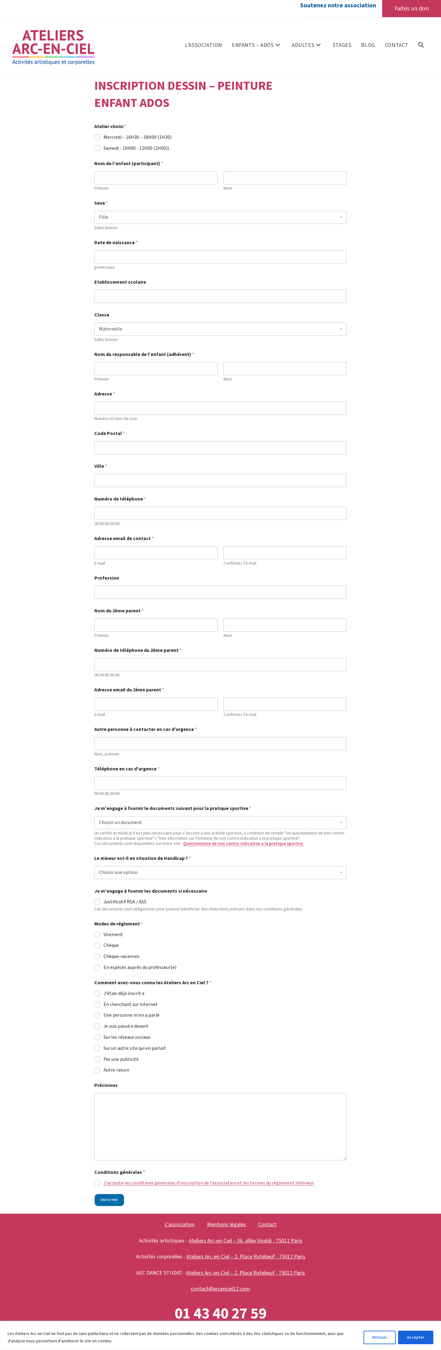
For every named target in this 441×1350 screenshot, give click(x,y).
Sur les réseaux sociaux (127, 1037)
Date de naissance (116, 243)
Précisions (106, 1086)
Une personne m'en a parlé (132, 1015)
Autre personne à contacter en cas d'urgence (145, 730)
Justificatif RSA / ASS (125, 902)
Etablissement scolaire (120, 283)
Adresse (104, 394)
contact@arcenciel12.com (220, 1289)
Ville (100, 467)
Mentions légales (226, 1225)
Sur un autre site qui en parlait (135, 1049)
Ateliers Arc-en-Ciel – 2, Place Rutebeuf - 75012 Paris (246, 1257)
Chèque (111, 946)
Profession (106, 578)
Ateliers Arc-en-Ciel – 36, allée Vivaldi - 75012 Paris (245, 1241)
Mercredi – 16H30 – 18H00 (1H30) (138, 137)
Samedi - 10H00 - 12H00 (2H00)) (136, 149)
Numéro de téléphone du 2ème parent (138, 651)
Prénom (101, 188)
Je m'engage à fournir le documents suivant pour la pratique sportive (172, 809)
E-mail (99, 563)
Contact (267, 1225)
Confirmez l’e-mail (240, 563)
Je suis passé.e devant (126, 1026)
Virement (113, 935)
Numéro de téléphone (120, 499)
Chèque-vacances (121, 957)
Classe (101, 315)
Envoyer (109, 1200)
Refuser (379, 1337)
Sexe (101, 203)
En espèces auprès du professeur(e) (140, 968)
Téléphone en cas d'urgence (127, 769)
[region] (220, 1335)
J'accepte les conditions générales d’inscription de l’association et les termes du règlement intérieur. (209, 1183)
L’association (180, 1225)
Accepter (415, 1337)
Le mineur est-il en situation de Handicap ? (142, 859)
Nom (228, 188)
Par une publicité (121, 1059)
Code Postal (109, 434)
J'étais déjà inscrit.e (124, 994)
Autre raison (116, 1070)
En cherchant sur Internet (131, 1004)
